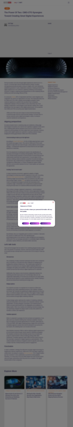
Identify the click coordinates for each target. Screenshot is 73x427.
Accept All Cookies (45, 223)
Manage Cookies (34, 223)
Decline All (25, 223)
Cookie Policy (48, 219)
